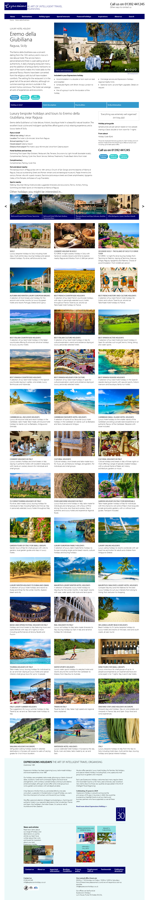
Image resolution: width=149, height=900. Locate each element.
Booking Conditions (67, 870)
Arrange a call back (124, 156)
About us (41, 869)
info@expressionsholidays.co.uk (35, 882)
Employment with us (92, 870)
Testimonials (106, 869)
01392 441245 (135, 4)
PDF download (35, 97)
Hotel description (49, 105)
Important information (54, 870)
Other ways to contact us (120, 7)
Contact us (29, 869)
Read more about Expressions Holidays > (91, 806)
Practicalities (80, 105)
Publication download (119, 870)
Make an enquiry (25, 97)
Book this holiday (14, 97)
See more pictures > (133, 73)
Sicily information (114, 105)
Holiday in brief (16, 105)
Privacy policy (78, 870)
